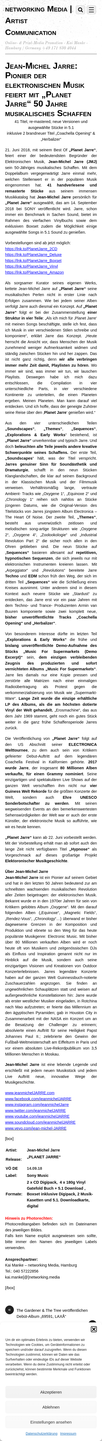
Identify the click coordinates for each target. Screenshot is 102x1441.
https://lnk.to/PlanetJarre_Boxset (33, 260)
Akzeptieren (51, 1392)
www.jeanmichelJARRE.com (30, 1093)
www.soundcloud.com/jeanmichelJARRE (40, 1122)
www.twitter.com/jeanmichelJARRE (35, 1110)
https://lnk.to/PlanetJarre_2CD (31, 249)
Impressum (68, 1434)
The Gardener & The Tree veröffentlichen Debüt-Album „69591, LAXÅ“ (46, 1313)
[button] (94, 1329)
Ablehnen (51, 1407)
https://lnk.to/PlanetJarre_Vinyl (31, 266)
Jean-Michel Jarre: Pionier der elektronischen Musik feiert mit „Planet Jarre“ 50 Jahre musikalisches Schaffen (48, 89)
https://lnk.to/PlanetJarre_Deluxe (33, 254)
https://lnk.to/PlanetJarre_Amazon (34, 272)
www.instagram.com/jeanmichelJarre (37, 1104)
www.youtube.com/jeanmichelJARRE (37, 1116)
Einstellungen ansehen (51, 1422)
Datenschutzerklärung (41, 1434)
